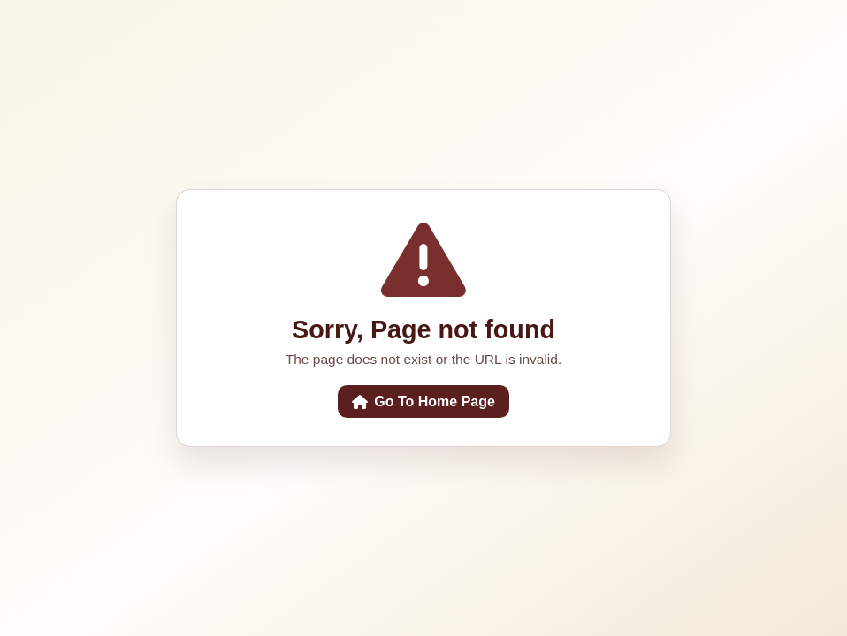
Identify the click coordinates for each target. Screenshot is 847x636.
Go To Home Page (423, 401)
